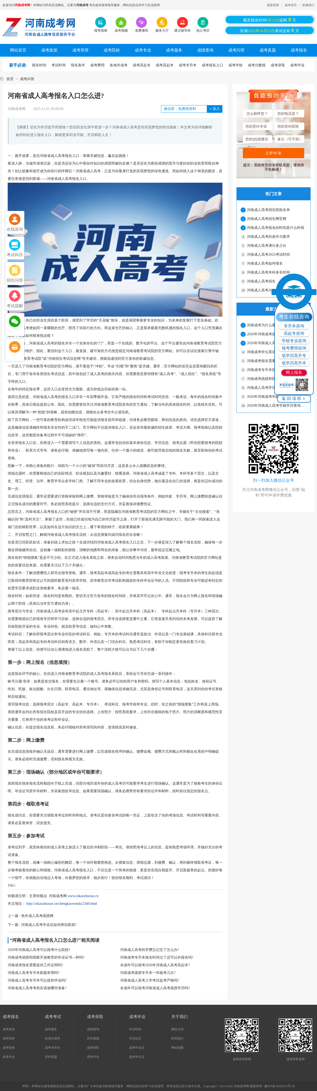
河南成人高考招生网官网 (266, 219)
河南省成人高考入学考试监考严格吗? (149, 980)
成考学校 (235, 65)
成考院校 (112, 50)
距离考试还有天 (269, 30)
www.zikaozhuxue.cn (83, 896)
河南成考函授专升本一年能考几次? (147, 973)
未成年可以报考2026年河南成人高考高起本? (155, 965)
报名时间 (39, 65)
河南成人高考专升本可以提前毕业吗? (37, 980)
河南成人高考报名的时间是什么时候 (275, 228)
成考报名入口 (212, 65)
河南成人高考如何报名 (265, 263)
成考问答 (236, 50)
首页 (10, 79)
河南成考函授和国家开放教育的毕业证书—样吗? (46, 957)
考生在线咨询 (294, 316)
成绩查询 (205, 50)
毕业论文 (135, 1038)
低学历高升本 (294, 363)
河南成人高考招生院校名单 (268, 210)
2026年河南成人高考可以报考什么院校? (39, 950)
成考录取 (278, 65)
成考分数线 (257, 65)
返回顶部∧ (294, 398)
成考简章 (80, 50)
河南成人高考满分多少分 (266, 245)
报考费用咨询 (294, 348)
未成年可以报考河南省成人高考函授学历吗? (155, 988)
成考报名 (299, 50)
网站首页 (18, 50)
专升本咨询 (294, 326)
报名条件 (78, 65)
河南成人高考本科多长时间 (268, 272)
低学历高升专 (294, 355)
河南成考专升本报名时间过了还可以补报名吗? (156, 957)
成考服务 (174, 50)
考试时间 (58, 65)
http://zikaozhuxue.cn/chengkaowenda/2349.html (62, 904)
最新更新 (273, 5)
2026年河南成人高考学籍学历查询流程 (276, 405)
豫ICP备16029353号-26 (279, 1086)
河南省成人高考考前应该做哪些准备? (37, 988)
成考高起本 (165, 65)
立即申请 (273, 153)
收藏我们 (308, 5)
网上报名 (294, 372)
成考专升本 (188, 65)
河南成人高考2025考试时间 (268, 254)
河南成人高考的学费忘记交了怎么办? (149, 950)
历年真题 (51, 1057)
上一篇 (30, 916)
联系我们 (177, 1038)
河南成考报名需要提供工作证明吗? (35, 965)
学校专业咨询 (294, 341)
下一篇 (42, 925)
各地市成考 (119, 65)
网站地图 (177, 1047)
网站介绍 (177, 1029)
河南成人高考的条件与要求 (268, 237)
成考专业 (143, 50)
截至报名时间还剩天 (269, 19)
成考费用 (97, 65)
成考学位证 (136, 1057)
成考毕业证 (136, 1047)
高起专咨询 (294, 333)
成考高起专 (142, 65)
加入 (215, 109)
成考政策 (49, 50)
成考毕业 (297, 65)
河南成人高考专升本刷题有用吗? (33, 973)
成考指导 (291, 5)
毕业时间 (135, 1029)
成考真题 (267, 50)
